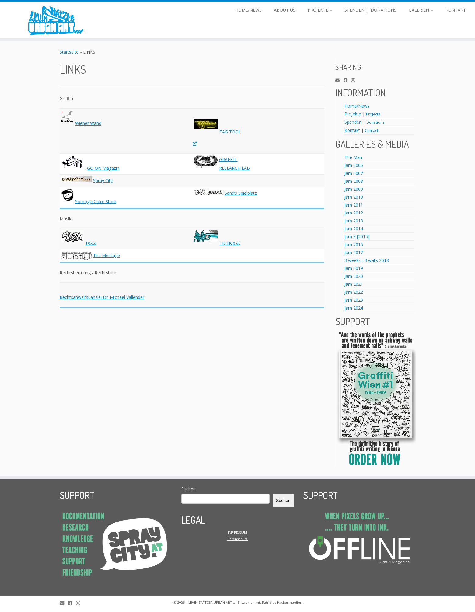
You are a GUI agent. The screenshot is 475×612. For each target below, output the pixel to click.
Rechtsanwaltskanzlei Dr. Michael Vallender (102, 297)
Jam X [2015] (356, 236)
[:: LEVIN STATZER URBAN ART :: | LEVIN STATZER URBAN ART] (55, 20)
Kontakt (352, 130)
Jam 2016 (353, 244)
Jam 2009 (353, 189)
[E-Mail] (339, 80)
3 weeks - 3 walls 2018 (366, 260)
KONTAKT (455, 10)
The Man (353, 157)
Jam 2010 (353, 197)
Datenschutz (237, 538)
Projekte (352, 114)
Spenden (352, 122)
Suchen (188, 489)
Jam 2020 (353, 276)
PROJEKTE (320, 10)
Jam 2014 (353, 229)
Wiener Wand (88, 123)
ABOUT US (284, 10)
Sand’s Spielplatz (241, 193)
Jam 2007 (353, 173)
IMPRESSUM (237, 532)
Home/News (356, 106)
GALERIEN (421, 10)
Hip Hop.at (229, 243)
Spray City (103, 180)
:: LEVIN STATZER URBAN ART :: (210, 602)
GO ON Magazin (103, 168)
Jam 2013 (353, 221)
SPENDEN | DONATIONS (370, 10)
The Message (106, 255)
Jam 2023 (353, 300)
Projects (373, 113)
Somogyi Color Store (95, 201)
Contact (371, 130)
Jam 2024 (353, 308)
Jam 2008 (353, 181)
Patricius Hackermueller (282, 602)
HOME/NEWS (248, 10)
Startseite (69, 52)
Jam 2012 (353, 213)
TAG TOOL (230, 132)
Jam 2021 (353, 284)
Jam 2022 (353, 292)
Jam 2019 (353, 268)
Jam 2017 (353, 252)
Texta (90, 243)
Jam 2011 (353, 205)
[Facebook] (347, 80)
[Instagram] (355, 80)
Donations (375, 122)
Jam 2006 (353, 165)
